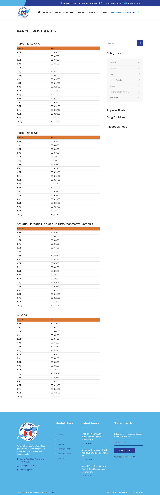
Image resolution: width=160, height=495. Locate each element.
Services (57, 12)
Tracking (91, 12)
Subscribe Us (124, 450)
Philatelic (81, 12)
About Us (47, 12)
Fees (72, 12)
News (105, 12)
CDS (98, 12)
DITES (51, 492)
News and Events (64, 453)
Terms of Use (111, 492)
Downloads (62, 458)
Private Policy (123, 492)
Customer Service (65, 449)
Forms (65, 12)
